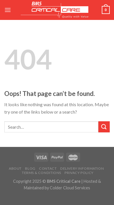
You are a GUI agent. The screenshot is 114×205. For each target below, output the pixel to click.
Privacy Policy (79, 173)
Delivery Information (82, 168)
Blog (30, 168)
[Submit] (104, 126)
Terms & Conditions (41, 173)
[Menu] (7, 10)
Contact (48, 168)
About (15, 168)
